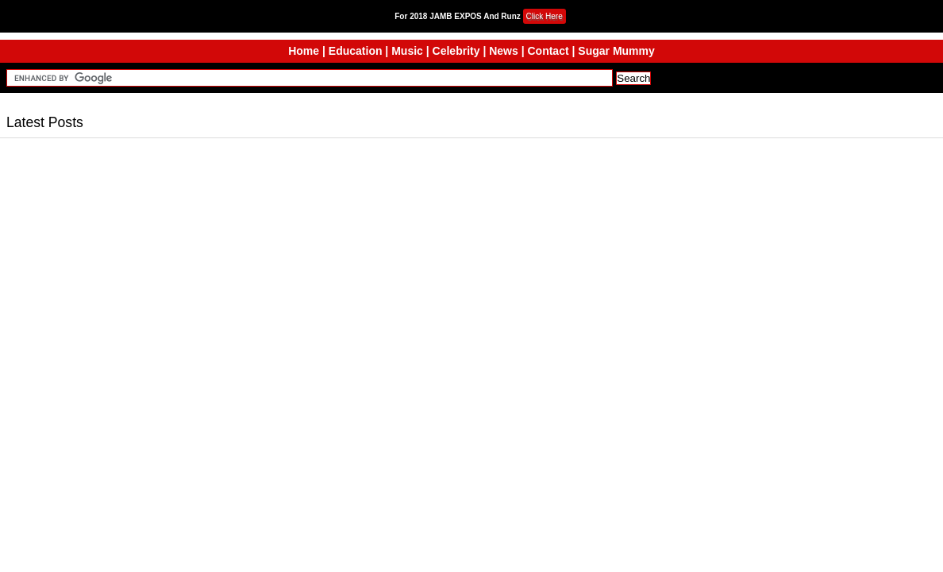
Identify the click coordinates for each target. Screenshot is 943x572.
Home (303, 50)
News (503, 50)
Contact (547, 50)
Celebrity (456, 50)
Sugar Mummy (616, 50)
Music (407, 50)
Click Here (544, 16)
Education (356, 50)
